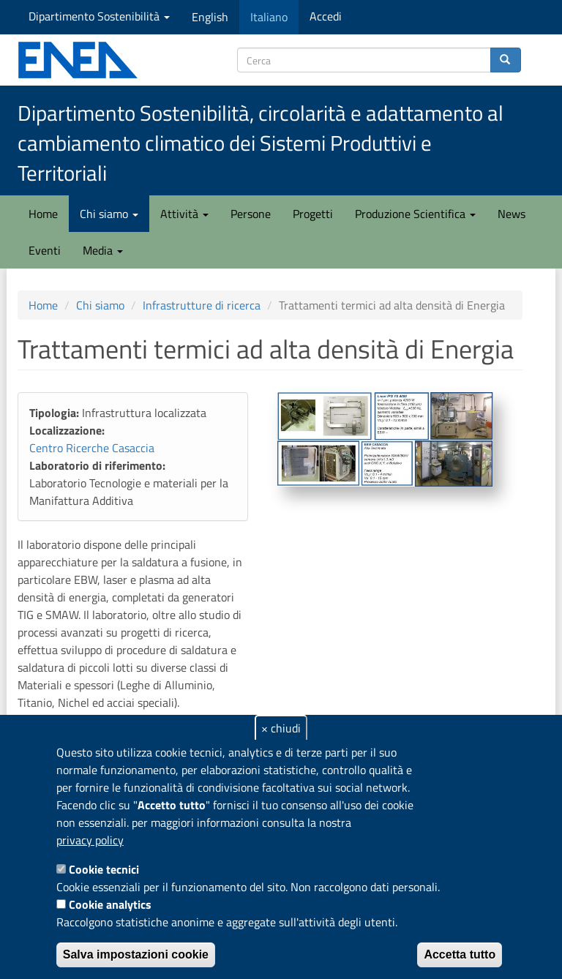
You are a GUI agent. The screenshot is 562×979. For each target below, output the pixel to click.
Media (103, 250)
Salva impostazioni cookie (136, 954)
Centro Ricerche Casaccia (91, 448)
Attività (184, 213)
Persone (251, 213)
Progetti (313, 213)
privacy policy (90, 840)
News (511, 213)
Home (43, 213)
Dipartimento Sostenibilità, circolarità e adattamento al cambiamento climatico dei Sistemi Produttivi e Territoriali (260, 143)
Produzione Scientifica (415, 213)
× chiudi (281, 728)
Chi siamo (109, 213)
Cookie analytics (110, 904)
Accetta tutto (459, 954)
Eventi (45, 250)
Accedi (326, 16)
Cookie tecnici (104, 869)
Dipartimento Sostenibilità (99, 16)
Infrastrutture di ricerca (202, 305)
